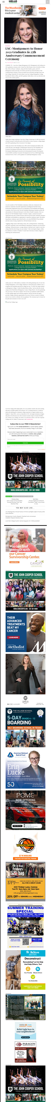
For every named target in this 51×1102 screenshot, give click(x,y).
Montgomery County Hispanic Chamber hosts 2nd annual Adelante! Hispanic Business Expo (20, 415)
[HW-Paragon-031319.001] (25, 960)
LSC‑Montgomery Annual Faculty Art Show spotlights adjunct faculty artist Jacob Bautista (25, 410)
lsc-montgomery (29, 394)
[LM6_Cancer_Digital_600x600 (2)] (25, 549)
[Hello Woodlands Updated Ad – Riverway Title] (25, 917)
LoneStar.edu (16, 317)
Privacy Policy (20, 1007)
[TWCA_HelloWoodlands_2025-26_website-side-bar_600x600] (25, 200)
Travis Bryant (10, 62)
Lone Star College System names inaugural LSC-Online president (22, 419)
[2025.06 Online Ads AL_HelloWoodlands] (25, 799)
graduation (15, 394)
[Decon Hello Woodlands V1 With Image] (25, 887)
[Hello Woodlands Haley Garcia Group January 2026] (25, 603)
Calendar (14, 1007)
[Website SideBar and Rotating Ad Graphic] (25, 757)
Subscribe (25, 1009)
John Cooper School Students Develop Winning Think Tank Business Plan (14, 400)
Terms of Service (29, 1007)
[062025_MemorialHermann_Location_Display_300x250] (25, 937)
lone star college (21, 394)
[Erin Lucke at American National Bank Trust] (25, 686)
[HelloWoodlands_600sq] (25, 390)
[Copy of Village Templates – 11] (25, 645)
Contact (42, 1007)
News (8, 1007)
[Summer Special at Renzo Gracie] (25, 846)
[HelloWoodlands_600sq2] (25, 508)
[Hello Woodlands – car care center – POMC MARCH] (25, 727)
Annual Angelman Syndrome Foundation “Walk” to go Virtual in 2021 (36, 400)
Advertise (36, 1007)
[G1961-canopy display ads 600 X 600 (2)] (25, 465)
